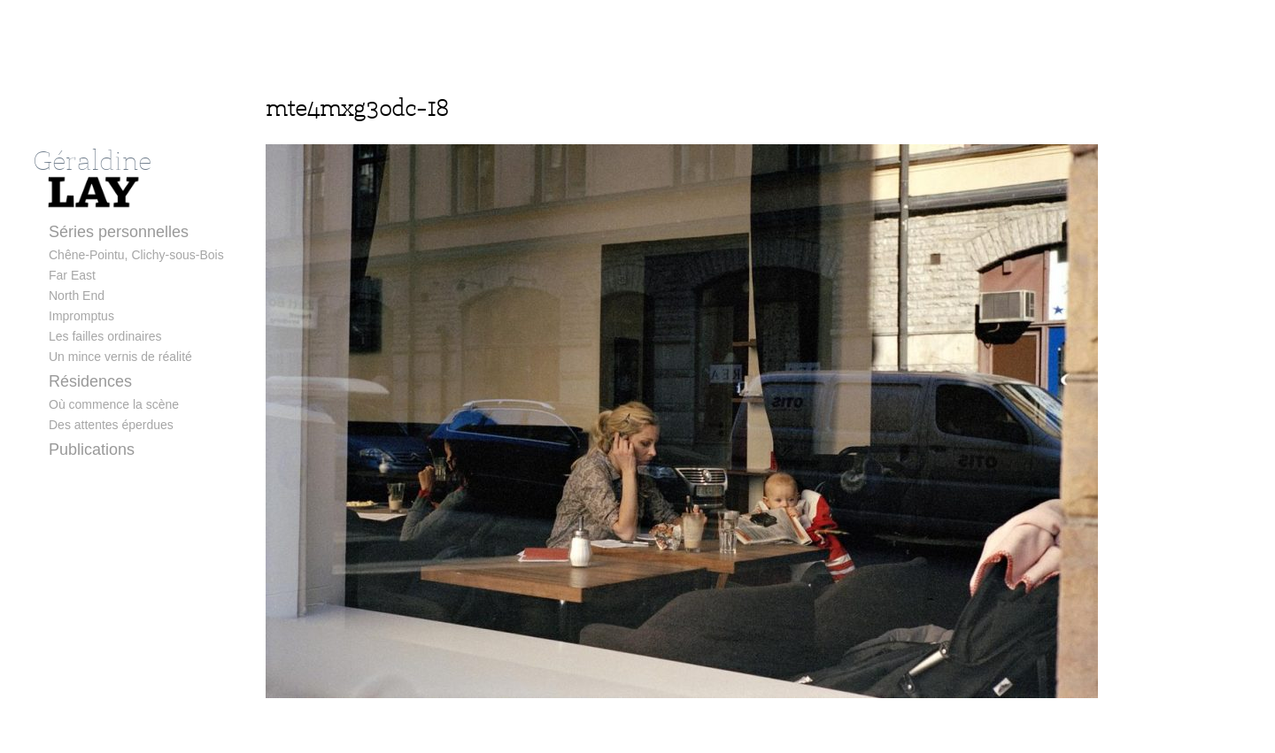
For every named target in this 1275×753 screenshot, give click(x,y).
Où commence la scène (114, 404)
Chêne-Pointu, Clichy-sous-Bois (136, 255)
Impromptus (81, 316)
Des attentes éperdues (111, 425)
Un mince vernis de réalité (120, 357)
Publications (92, 449)
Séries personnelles (119, 232)
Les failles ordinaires (105, 336)
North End (76, 295)
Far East (72, 275)
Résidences (90, 381)
